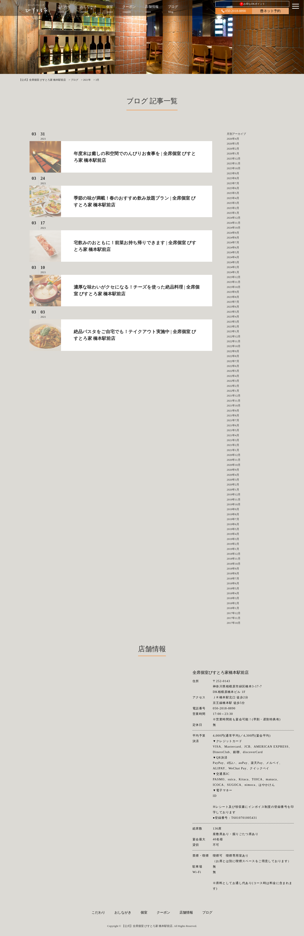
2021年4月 (233, 435)
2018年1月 (233, 608)
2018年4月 (233, 593)
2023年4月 (233, 316)
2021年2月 (233, 445)
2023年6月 (233, 306)
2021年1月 (233, 450)
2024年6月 (233, 247)
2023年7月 (233, 301)
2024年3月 (233, 262)
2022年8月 (233, 356)
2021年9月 (233, 410)
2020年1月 (233, 489)
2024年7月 (233, 242)
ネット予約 (271, 11)
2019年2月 (233, 543)
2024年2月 (233, 267)
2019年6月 (233, 524)
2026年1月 (233, 153)
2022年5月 (233, 370)
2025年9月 (233, 173)
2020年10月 (233, 464)
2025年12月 (233, 158)
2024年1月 (233, 272)
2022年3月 (233, 380)
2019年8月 (233, 514)
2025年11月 (233, 163)
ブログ (207, 912)
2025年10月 (233, 168)
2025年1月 (233, 212)
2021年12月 (233, 395)
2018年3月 (233, 598)
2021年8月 (233, 415)
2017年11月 (233, 618)
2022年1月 (233, 390)
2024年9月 (233, 232)
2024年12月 (233, 217)
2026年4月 (233, 138)
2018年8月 (233, 573)
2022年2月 (233, 385)
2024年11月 (233, 222)
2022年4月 (233, 375)
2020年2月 (233, 484)
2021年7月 (233, 420)
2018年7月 (233, 578)
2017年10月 (233, 622)
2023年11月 (233, 281)
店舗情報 (186, 912)
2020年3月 (233, 479)
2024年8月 (233, 237)
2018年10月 (233, 563)
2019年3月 (233, 539)
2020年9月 (233, 469)
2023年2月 (233, 326)
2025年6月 (233, 188)
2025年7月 (233, 183)
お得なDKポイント (252, 4)
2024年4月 (233, 257)
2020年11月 (233, 459)
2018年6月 (233, 583)
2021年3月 (233, 440)
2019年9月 (233, 509)
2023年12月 (233, 277)
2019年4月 (233, 533)
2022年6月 (233, 366)
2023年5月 (233, 311)
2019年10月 (233, 504)
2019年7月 (233, 519)
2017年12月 (233, 613)
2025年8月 (233, 178)
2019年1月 (233, 548)
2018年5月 (233, 588)
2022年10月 (233, 346)
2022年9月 (233, 351)
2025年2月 (233, 208)
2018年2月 (233, 603)
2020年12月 (233, 454)
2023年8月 (233, 296)
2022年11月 (233, 341)
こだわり (98, 912)
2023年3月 (233, 321)
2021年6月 (233, 425)
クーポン (163, 912)
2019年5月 (233, 529)
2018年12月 (233, 553)
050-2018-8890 (233, 11)
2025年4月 (233, 198)
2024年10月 (233, 227)
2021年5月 (233, 430)
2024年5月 (233, 252)
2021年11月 (233, 400)
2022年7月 (233, 361)
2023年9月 (233, 291)
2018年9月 (233, 568)
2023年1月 (233, 331)
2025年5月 (233, 193)
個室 (144, 912)
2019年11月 (233, 499)
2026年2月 (233, 148)
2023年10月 (233, 287)
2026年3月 (233, 143)
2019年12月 (233, 494)
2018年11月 (233, 558)
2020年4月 (233, 474)
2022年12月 (233, 336)
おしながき (122, 912)
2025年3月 (233, 202)
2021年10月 (233, 405)
